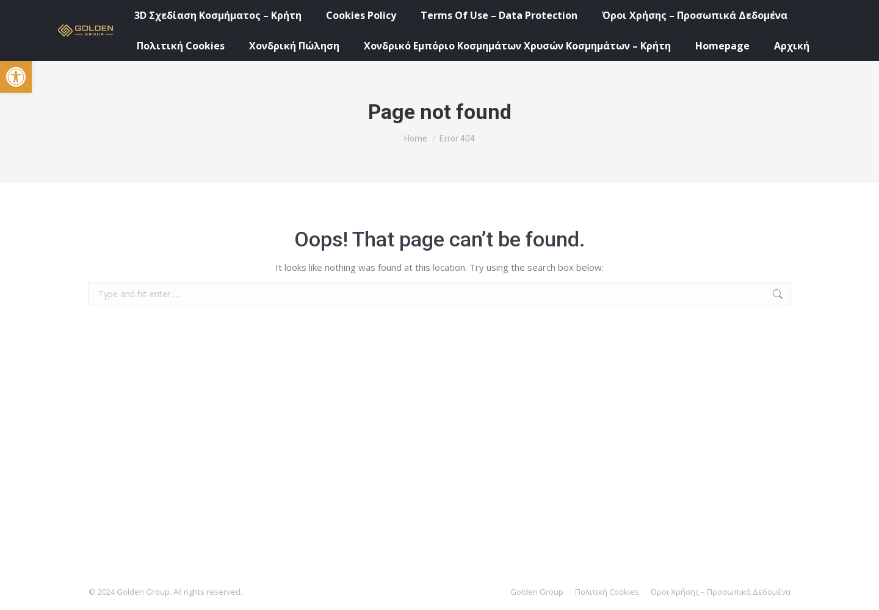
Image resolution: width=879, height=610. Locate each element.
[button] (16, 77)
